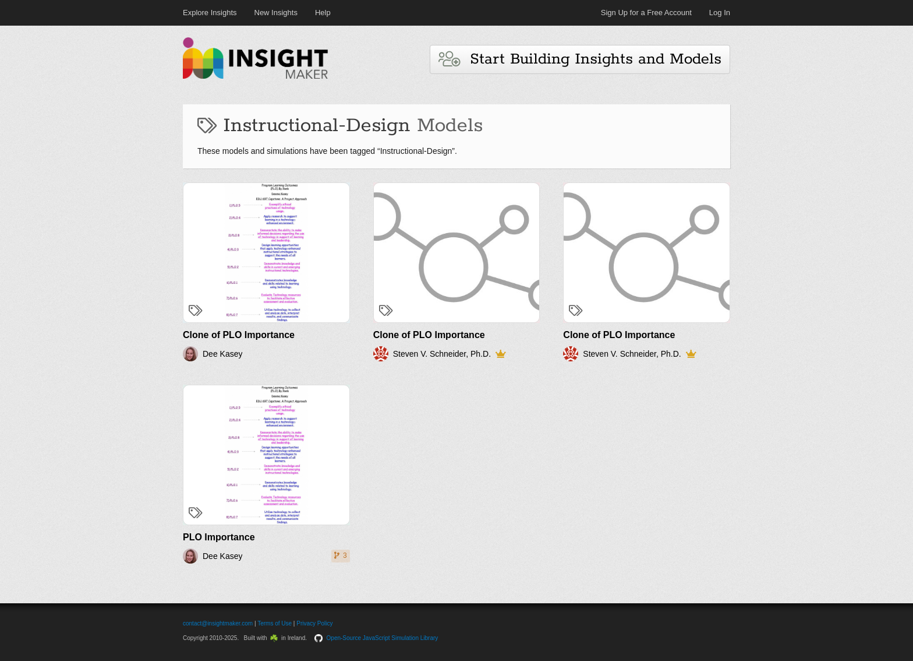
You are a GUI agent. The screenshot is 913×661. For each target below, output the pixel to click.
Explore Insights (210, 12)
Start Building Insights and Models (579, 59)
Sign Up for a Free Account (646, 12)
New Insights (276, 12)
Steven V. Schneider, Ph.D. (442, 353)
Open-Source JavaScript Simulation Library (382, 638)
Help (323, 12)
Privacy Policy (314, 623)
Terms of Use (274, 623)
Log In (719, 12)
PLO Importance (219, 537)
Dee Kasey (222, 353)
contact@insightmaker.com (218, 623)
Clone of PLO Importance (239, 335)
